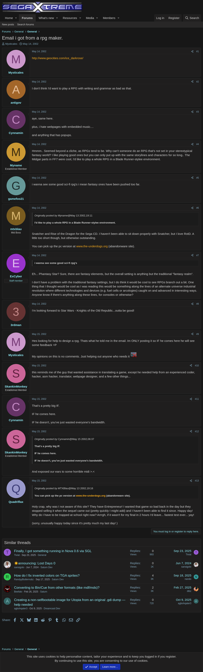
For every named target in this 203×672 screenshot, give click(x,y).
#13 (197, 480)
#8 (197, 303)
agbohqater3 (20, 608)
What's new (46, 18)
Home (9, 18)
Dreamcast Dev (52, 608)
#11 (197, 399)
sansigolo (19, 567)
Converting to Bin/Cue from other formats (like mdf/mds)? (57, 588)
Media (90, 18)
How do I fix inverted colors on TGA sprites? (46, 575)
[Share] (192, 51)
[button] (16, 18)
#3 (197, 111)
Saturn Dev (46, 567)
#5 (197, 177)
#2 (197, 81)
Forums (27, 18)
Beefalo (18, 591)
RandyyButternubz (24, 579)
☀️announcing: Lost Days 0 (34, 563)
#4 (197, 144)
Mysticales (11, 43)
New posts (8, 24)
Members (109, 18)
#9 (197, 334)
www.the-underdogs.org (92, 246)
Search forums (25, 24)
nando (188, 579)
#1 (197, 51)
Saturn (43, 591)
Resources (70, 18)
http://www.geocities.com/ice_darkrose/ (57, 58)
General (42, 555)
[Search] (192, 18)
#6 (197, 208)
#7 (197, 255)
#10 (197, 365)
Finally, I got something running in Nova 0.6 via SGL (53, 551)
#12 (197, 431)
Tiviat (17, 555)
